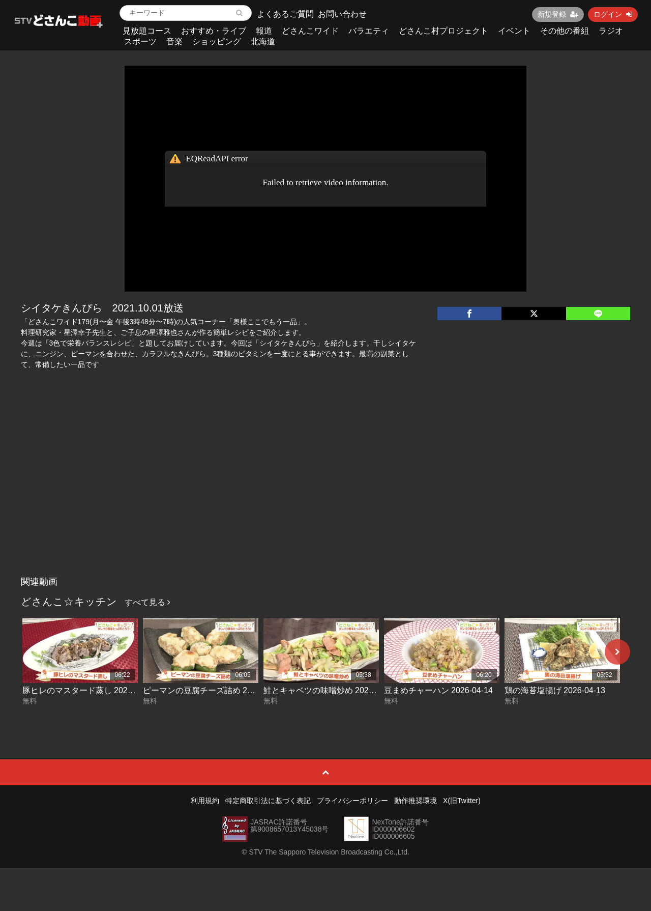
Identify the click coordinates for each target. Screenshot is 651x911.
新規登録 (558, 14)
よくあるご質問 (285, 14)
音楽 (174, 41)
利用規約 (205, 800)
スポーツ (140, 41)
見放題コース (147, 30)
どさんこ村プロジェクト (443, 30)
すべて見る (147, 602)
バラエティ (368, 30)
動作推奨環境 (415, 800)
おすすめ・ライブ (213, 30)
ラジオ (611, 30)
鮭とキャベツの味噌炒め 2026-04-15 (330, 690)
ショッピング (216, 41)
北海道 (263, 41)
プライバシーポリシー (352, 800)
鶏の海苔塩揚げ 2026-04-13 (555, 690)
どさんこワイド (310, 30)
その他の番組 (564, 30)
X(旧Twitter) (462, 800)
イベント (514, 30)
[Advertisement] (326, 495)
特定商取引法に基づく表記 (268, 800)
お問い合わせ (342, 14)
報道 (264, 30)
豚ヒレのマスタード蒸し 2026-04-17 (89, 690)
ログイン (613, 14)
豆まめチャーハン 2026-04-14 (438, 690)
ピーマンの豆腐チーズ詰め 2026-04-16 (213, 690)
